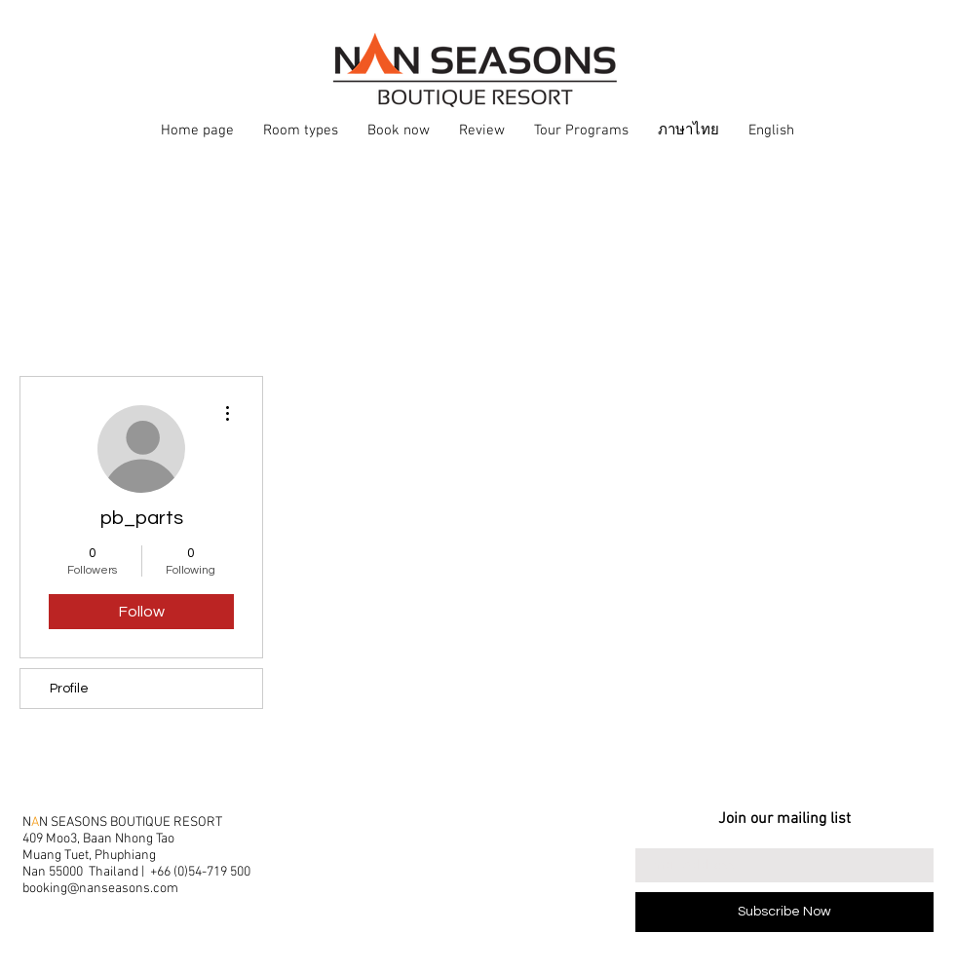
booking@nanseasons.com (100, 888)
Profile (69, 688)
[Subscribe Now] (784, 912)
